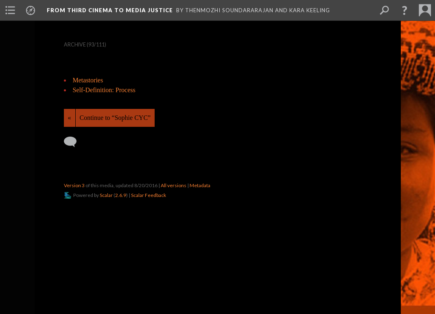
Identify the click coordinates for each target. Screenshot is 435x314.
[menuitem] (10, 10)
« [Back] (69, 117)
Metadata (200, 185)
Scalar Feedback (148, 195)
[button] (404, 10)
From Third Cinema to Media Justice (110, 10)
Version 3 (74, 185)
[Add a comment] (74, 142)
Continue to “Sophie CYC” (115, 117)
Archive (75, 45)
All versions (173, 185)
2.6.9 (120, 195)
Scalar (106, 195)
